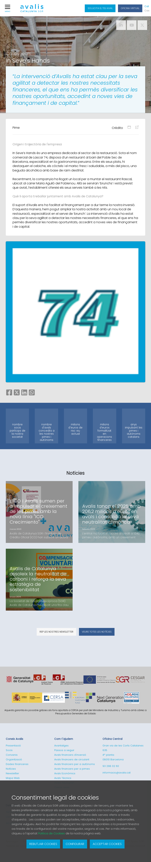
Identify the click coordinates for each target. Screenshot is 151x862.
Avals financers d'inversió (70, 754)
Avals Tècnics (62, 778)
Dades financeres (17, 764)
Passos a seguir (64, 750)
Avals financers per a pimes (72, 768)
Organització (14, 759)
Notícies (11, 768)
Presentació (13, 745)
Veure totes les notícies (97, 631)
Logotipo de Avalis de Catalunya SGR (31, 10)
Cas (146, 10)
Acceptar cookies (107, 844)
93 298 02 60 (111, 766)
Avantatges (61, 745)
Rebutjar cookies (43, 844)
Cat (146, 6)
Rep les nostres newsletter (56, 631)
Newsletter (12, 773)
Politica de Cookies (51, 833)
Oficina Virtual (130, 8)
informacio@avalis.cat (117, 772)
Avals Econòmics (64, 773)
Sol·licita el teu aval (100, 8)
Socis (9, 750)
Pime (16, 127)
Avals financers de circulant (71, 759)
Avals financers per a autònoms (74, 764)
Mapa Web (13, 778)
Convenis (12, 754)
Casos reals (18, 53)
